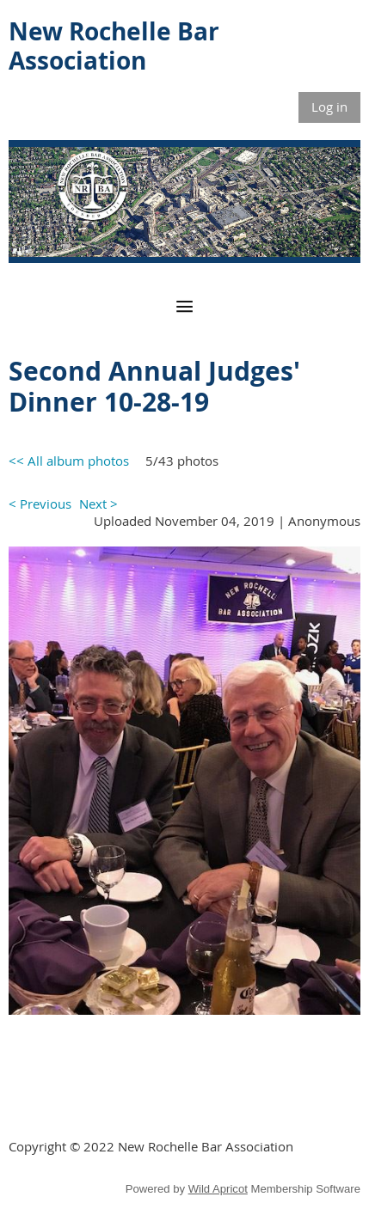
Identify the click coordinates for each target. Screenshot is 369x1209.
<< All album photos (69, 460)
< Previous (40, 503)
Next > (98, 503)
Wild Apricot (218, 1188)
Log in (329, 106)
